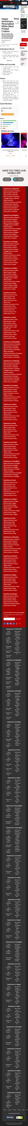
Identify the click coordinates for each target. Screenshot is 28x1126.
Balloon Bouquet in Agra (9, 522)
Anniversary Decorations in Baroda (12, 603)
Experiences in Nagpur (10, 499)
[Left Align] (2, 114)
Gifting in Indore (7, 414)
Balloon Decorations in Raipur (10, 582)
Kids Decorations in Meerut (10, 562)
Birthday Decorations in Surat (10, 482)
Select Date (22, 31)
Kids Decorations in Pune (9, 298)
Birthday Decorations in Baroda (11, 596)
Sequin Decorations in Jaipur (10, 334)
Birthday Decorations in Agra (10, 520)
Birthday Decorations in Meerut (11, 558)
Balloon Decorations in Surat (10, 488)
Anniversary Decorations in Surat (11, 491)
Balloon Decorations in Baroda (11, 601)
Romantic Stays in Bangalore (10, 234)
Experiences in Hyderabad (11, 361)
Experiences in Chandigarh (11, 461)
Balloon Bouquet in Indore (10, 408)
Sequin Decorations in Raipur (10, 590)
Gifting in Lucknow (8, 395)
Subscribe (18, 619)
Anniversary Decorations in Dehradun (12, 548)
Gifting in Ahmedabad (9, 351)
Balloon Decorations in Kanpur (11, 450)
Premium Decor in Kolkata (10, 289)
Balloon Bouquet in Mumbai (10, 245)
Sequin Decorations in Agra (10, 533)
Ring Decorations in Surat (9, 493)
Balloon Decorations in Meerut (11, 563)
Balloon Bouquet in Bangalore (10, 219)
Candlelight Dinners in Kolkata (10, 277)
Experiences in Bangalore (11, 215)
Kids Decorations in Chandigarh (11, 467)
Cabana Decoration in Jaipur (10, 338)
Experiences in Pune (10, 292)
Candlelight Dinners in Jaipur (10, 327)
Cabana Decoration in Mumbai (11, 262)
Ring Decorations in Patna (10, 436)
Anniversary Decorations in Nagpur (12, 510)
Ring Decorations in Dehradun (11, 550)
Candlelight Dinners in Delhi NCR (11, 198)
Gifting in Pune (7, 302)
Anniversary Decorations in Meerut (12, 567)
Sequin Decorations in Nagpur (11, 514)
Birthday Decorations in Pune (10, 295)
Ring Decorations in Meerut (10, 569)
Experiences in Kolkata (10, 268)
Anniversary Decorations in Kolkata (12, 281)
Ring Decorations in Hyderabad (11, 376)
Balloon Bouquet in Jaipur (9, 321)
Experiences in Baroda (10, 594)
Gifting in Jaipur (7, 329)
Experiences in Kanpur (10, 442)
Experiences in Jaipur (10, 317)
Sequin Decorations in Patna (10, 438)
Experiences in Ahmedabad (12, 342)
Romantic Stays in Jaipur (9, 336)
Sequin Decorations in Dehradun (11, 552)
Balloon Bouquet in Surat (9, 484)
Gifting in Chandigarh (8, 471)
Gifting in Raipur (7, 584)
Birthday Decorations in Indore (11, 406)
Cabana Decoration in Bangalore (11, 236)
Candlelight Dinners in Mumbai (11, 251)
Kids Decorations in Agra (9, 524)
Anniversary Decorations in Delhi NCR (12, 202)
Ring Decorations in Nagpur (10, 512)
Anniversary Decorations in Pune (11, 304)
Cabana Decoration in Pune (10, 311)
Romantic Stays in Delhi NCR (10, 207)
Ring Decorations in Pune (9, 306)
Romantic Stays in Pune (9, 310)
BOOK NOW (24, 44)
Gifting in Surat (7, 489)
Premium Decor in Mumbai (10, 264)
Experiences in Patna (10, 423)
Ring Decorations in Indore (10, 417)
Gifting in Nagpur (7, 508)
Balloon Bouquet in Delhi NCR (11, 192)
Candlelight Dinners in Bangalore (11, 225)
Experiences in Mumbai (10, 241)
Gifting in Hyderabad (8, 372)
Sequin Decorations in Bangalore (11, 232)
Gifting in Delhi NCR (8, 200)
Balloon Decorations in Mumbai (11, 249)
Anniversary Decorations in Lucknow (12, 397)
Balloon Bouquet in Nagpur (10, 503)
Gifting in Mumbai (8, 253)
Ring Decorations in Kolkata (10, 283)
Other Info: (22, 64)
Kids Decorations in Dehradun (11, 543)
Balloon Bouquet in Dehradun (10, 541)
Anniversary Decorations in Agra (11, 529)
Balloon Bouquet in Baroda (10, 598)
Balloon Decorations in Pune (10, 300)
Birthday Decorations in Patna (10, 425)
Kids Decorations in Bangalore (10, 221)
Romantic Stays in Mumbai (10, 260)
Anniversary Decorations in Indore (11, 416)
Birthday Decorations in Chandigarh (12, 463)
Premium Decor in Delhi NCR (10, 211)
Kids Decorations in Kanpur (10, 448)
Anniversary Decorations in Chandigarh (13, 472)
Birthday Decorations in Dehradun (11, 539)
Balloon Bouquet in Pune (9, 296)
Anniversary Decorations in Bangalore (12, 228)
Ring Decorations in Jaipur (10, 332)
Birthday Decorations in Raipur (11, 577)
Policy (23, 1109)
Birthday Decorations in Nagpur (11, 501)
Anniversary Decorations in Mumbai (12, 255)
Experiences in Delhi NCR (11, 188)
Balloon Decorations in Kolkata (11, 276)
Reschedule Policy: (24, 59)
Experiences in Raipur (10, 575)
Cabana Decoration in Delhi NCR (11, 209)
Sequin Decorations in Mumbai (11, 258)
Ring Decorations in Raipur (10, 588)
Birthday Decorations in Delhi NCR (12, 191)
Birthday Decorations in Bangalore (11, 217)
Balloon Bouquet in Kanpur (10, 446)
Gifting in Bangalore (8, 226)
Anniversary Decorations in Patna (11, 434)
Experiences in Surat (10, 480)
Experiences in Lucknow (11, 385)
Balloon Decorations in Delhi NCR (11, 196)
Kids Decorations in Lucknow (10, 391)
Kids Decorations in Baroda (10, 599)
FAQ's (19, 1109)
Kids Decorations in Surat (9, 486)
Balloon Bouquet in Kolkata (10, 272)
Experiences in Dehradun (11, 537)
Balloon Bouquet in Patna (9, 427)
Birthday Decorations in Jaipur (11, 319)
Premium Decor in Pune (9, 313)
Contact (10, 1109)
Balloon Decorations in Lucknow (11, 393)
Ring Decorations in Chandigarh (11, 474)
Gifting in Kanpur (7, 452)
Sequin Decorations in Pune (10, 308)
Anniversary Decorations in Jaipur (11, 330)
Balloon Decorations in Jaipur (10, 325)
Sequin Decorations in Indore (10, 419)
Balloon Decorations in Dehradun (11, 544)
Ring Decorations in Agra (9, 531)
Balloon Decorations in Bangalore (11, 223)
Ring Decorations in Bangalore (11, 230)
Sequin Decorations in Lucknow (11, 400)
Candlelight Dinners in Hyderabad (11, 370)
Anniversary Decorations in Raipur (11, 586)
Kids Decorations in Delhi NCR (11, 194)
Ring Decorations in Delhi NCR (11, 204)
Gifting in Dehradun (8, 546)
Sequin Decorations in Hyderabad (11, 378)
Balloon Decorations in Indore (10, 412)
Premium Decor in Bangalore (10, 238)
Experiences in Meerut (10, 556)
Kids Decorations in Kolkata (10, 274)
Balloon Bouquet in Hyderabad (11, 365)
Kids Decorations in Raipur (10, 580)
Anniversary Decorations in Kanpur (12, 453)
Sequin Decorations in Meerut (10, 571)
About (5, 1109)
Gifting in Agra (7, 527)
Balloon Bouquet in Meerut (10, 560)
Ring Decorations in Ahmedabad (11, 355)
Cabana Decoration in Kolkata (10, 287)
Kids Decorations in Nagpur (10, 505)
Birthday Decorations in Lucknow (11, 387)
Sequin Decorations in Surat (10, 495)
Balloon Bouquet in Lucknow (10, 389)
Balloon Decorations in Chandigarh (12, 469)
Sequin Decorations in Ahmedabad (12, 357)
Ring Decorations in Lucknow (10, 398)
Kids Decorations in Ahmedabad (11, 347)
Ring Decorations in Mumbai (10, 257)
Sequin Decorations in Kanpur (10, 457)
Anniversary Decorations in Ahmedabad (13, 353)
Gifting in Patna (7, 433)
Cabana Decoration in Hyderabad (11, 380)
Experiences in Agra (9, 518)
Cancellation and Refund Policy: (24, 53)
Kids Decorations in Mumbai (10, 247)
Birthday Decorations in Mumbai (11, 243)
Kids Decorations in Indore (10, 410)
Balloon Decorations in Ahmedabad (12, 349)
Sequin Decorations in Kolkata (10, 285)
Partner (14, 1109)
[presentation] (1, 144)
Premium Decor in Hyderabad (10, 381)
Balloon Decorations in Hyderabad (11, 368)
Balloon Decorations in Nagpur (11, 507)
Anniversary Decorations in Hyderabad (12, 374)
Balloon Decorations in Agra (10, 525)
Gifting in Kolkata (7, 279)
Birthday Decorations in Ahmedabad (12, 344)
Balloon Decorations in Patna (10, 431)
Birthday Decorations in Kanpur (11, 444)
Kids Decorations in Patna (10, 429)
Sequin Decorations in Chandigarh (11, 476)
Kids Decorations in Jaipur (10, 323)
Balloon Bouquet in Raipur (10, 579)
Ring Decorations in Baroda (10, 605)
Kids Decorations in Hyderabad (11, 366)
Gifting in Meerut (7, 565)
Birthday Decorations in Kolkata (11, 270)
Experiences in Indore (10, 404)
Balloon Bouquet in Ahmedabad (11, 346)
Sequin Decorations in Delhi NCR (11, 206)
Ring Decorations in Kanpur (10, 455)
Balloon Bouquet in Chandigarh (11, 465)
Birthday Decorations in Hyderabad (12, 363)
